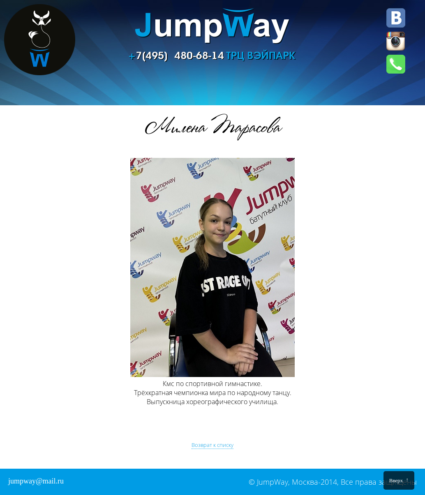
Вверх (399, 479)
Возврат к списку (212, 445)
